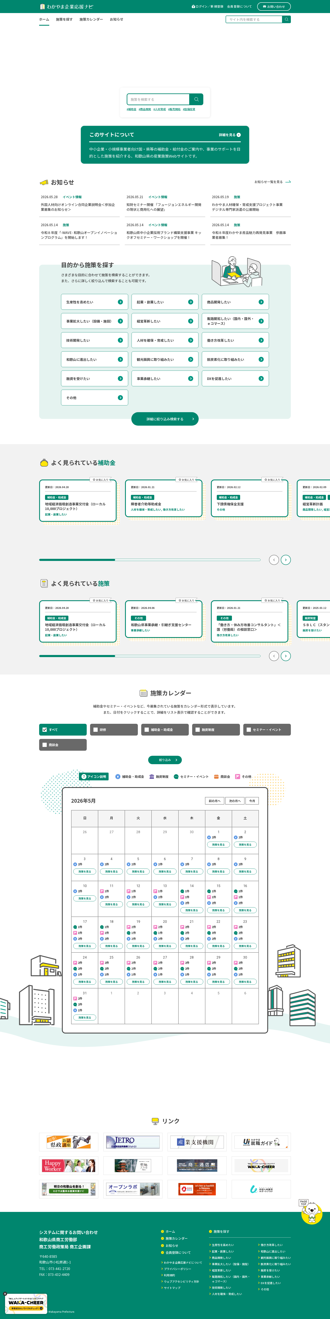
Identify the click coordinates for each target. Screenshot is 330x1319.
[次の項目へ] (286, 560)
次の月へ (235, 801)
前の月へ (215, 801)
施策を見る (216, 844)
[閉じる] (5, 1294)
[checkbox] (63, 730)
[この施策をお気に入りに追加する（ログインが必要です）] (101, 479)
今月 (252, 801)
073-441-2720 (59, 1268)
